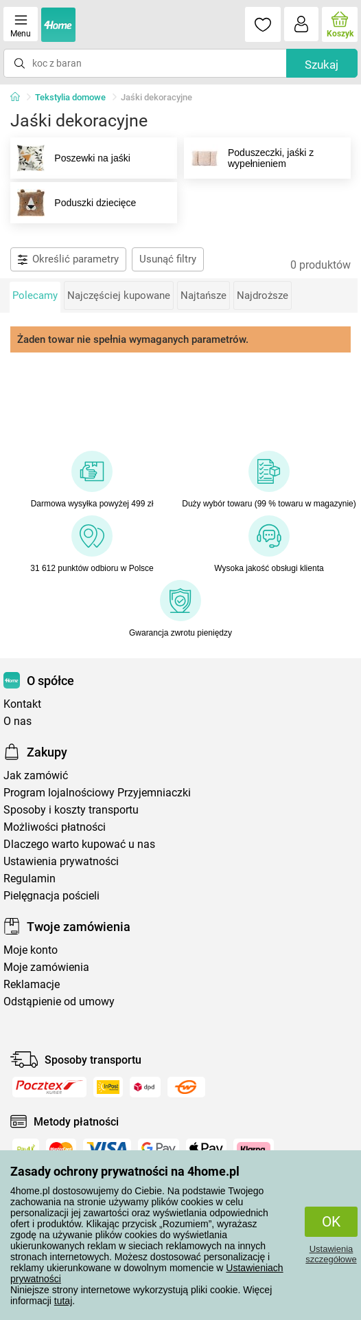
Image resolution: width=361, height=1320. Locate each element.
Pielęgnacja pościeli (51, 896)
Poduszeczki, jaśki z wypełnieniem (249, 158)
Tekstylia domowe (70, 97)
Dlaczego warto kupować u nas (79, 844)
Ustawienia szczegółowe (330, 1254)
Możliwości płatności (54, 827)
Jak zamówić (35, 775)
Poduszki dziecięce (73, 203)
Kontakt (22, 704)
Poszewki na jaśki (70, 158)
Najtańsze (203, 295)
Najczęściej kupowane (118, 295)
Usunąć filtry (167, 259)
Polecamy (35, 295)
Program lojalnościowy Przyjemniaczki (97, 792)
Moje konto (30, 950)
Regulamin (29, 878)
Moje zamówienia (46, 967)
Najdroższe (262, 295)
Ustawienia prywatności (61, 861)
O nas (17, 721)
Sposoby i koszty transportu (71, 810)
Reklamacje (31, 984)
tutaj (63, 1300)
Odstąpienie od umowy (59, 1001)
